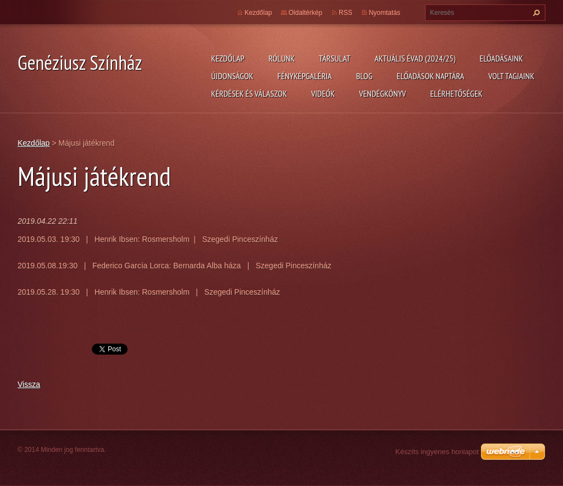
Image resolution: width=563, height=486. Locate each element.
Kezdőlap (227, 58)
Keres (535, 12)
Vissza (29, 384)
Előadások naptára (431, 75)
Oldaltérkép (305, 12)
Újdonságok (232, 75)
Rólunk (281, 58)
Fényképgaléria (305, 75)
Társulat (334, 58)
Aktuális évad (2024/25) (414, 58)
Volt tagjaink (511, 75)
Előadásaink (501, 58)
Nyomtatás (384, 12)
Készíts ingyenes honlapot (437, 452)
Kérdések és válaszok (249, 93)
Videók (323, 93)
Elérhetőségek (456, 93)
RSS (345, 12)
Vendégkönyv (382, 93)
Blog (364, 75)
